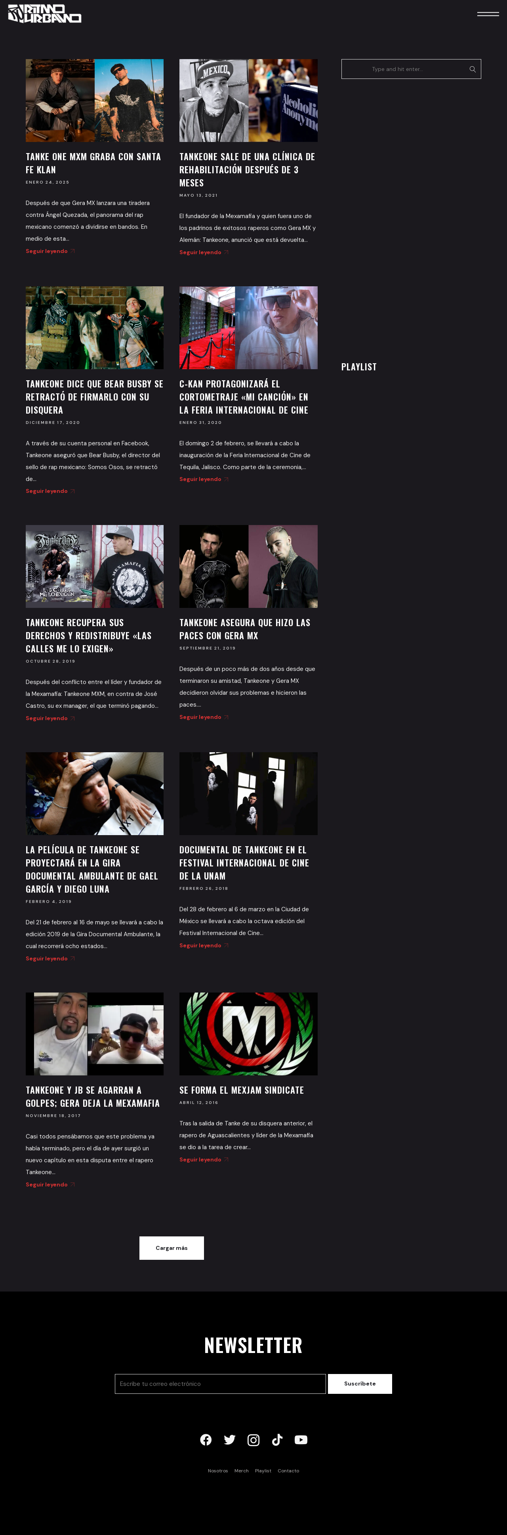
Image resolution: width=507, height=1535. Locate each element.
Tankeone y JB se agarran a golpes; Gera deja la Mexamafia (93, 1096)
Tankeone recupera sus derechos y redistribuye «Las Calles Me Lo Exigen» (89, 635)
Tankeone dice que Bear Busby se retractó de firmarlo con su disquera (95, 396)
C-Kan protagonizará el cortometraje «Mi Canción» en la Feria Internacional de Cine (244, 396)
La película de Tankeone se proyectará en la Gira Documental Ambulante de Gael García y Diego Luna (92, 869)
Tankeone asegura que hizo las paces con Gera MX (245, 629)
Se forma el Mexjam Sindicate (241, 1089)
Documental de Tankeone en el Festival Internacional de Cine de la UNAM (244, 862)
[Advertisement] (400, 218)
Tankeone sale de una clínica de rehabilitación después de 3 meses (247, 169)
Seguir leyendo (49, 251)
